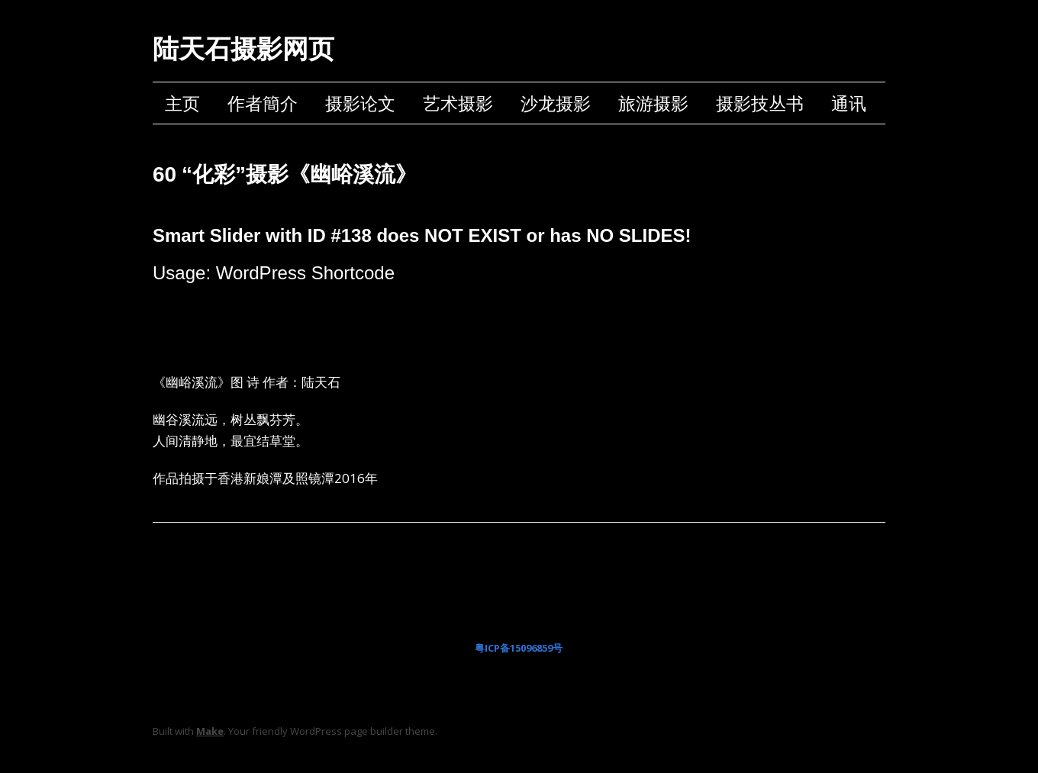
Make (210, 731)
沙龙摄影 (556, 103)
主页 (182, 103)
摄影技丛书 (760, 103)
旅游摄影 (653, 103)
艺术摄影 (458, 103)
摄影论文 (360, 103)
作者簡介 (262, 103)
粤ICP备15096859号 (519, 648)
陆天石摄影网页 (243, 48)
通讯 (848, 103)
